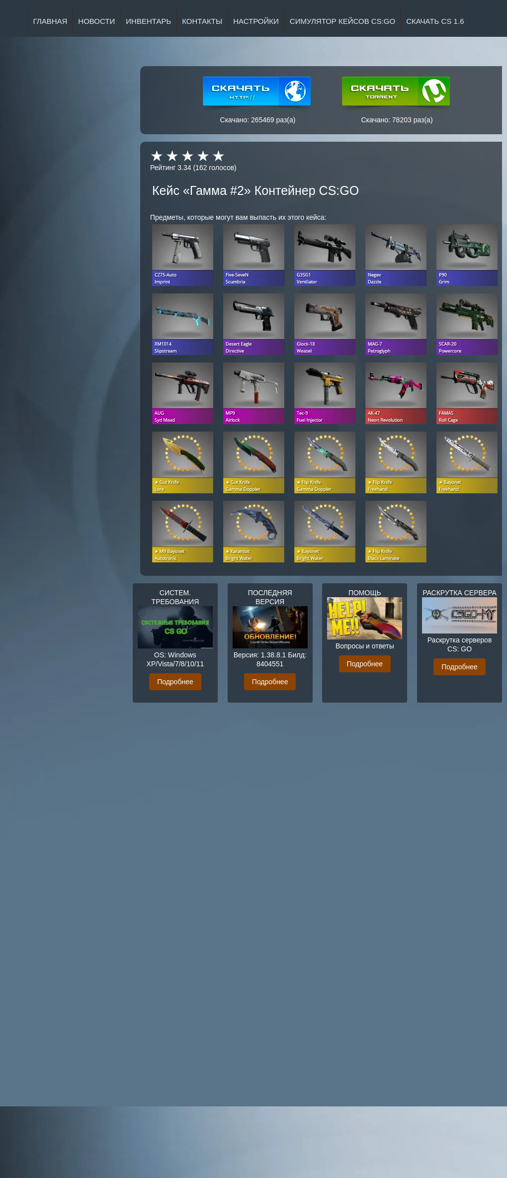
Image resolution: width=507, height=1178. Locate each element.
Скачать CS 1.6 (435, 21)
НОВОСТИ (96, 21)
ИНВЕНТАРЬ (148, 21)
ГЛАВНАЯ (50, 21)
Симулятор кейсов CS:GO (342, 21)
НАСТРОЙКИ (256, 21)
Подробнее (175, 682)
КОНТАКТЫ (202, 21)
